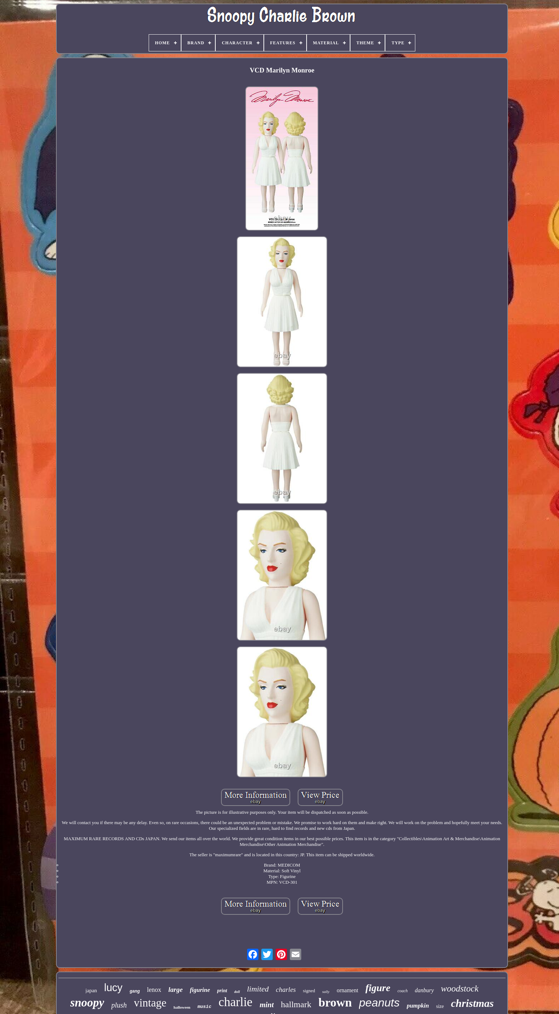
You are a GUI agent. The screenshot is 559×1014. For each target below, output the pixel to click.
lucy (113, 987)
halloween (182, 1007)
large (175, 989)
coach (403, 990)
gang (135, 991)
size (440, 1006)
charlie (235, 1002)
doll (237, 992)
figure (377, 987)
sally (326, 991)
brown (335, 1002)
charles (286, 989)
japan (91, 990)
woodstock (460, 988)
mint (267, 1004)
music (204, 1006)
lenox (154, 989)
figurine (200, 990)
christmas (472, 1003)
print (222, 990)
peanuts (379, 1002)
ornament (347, 990)
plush (119, 1005)
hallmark (296, 1004)
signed (309, 990)
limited (258, 988)
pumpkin (418, 1005)
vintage (150, 1003)
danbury (424, 990)
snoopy (87, 1002)
